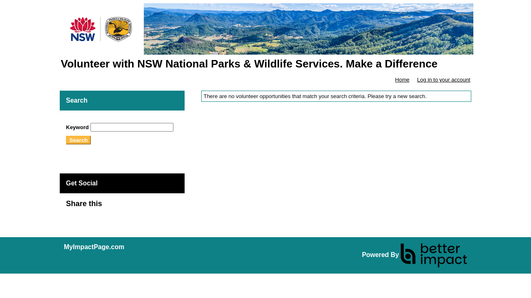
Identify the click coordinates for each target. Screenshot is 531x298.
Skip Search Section (90, 120)
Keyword (77, 127)
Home (402, 80)
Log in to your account (443, 80)
